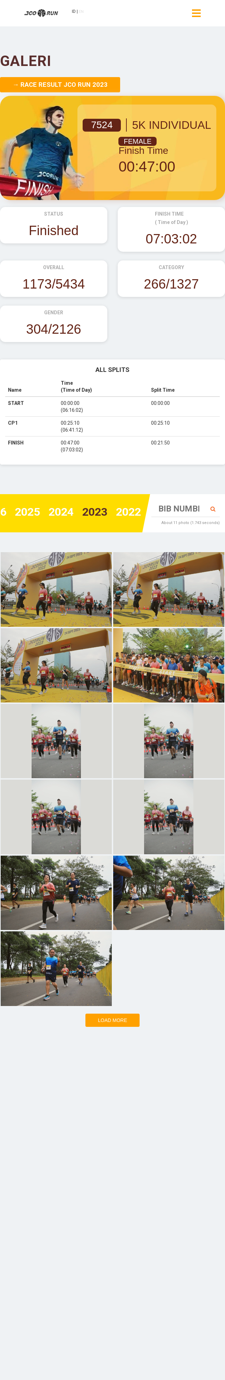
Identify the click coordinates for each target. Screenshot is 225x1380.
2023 (88, 512)
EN (86, 12)
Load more (112, 1020)
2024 (50, 512)
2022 (126, 512)
